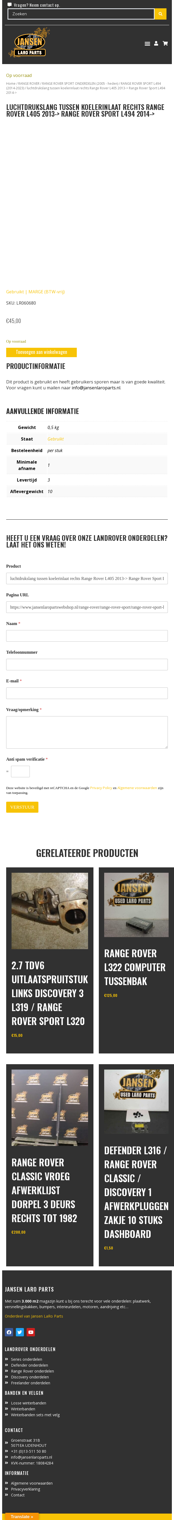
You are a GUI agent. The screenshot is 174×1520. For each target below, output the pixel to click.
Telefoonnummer (22, 652)
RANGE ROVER (28, 83)
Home (11, 83)
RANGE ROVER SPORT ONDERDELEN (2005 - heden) (80, 83)
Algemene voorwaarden (137, 787)
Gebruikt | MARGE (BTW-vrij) (35, 292)
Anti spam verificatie (27, 759)
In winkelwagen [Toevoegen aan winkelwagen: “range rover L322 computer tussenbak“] (124, 1009)
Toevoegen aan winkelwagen (41, 351)
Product (13, 566)
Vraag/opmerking (24, 709)
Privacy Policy (101, 787)
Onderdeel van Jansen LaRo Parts (34, 1316)
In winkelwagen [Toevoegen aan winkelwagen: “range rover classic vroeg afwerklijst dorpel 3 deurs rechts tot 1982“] (31, 1246)
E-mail (14, 681)
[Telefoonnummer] (87, 664)
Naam (13, 623)
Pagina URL (17, 595)
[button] (147, 43)
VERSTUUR (22, 807)
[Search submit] (160, 14)
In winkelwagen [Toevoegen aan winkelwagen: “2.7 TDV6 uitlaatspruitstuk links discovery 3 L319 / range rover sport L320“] (31, 1049)
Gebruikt (56, 439)
